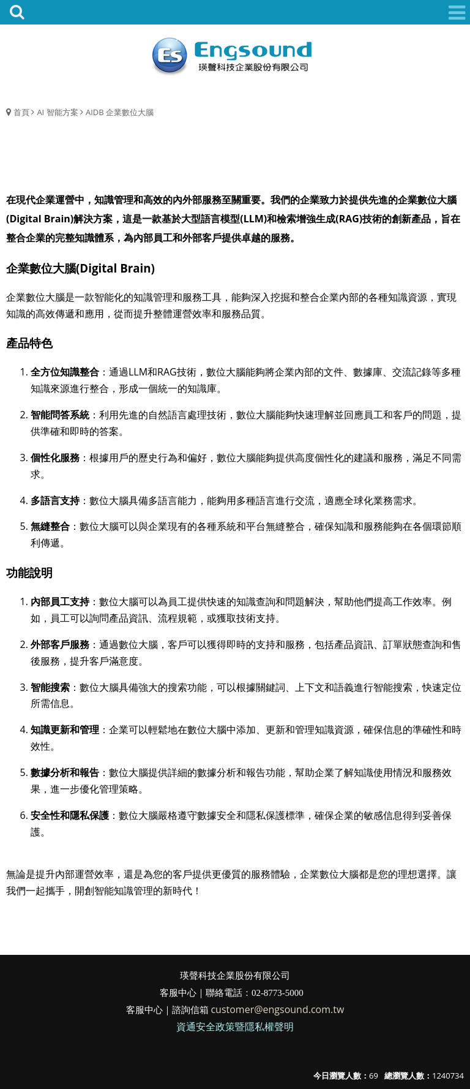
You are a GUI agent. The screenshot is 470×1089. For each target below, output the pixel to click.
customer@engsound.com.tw (277, 1009)
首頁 (21, 112)
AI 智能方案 (57, 112)
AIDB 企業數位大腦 (120, 112)
